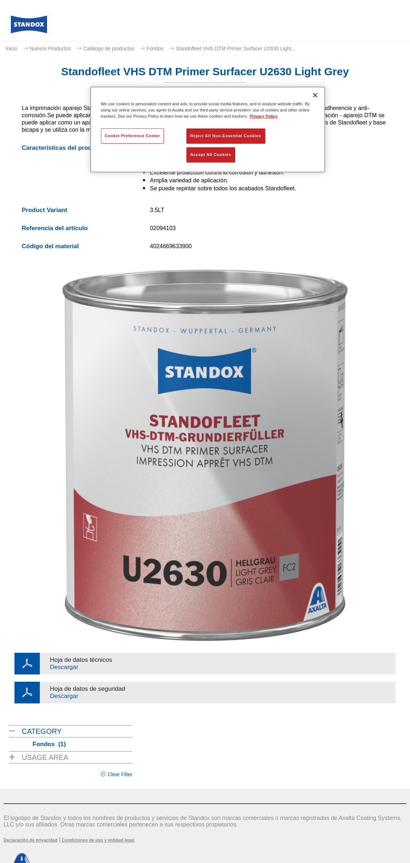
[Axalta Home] (29, 26)
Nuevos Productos (50, 48)
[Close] (315, 95)
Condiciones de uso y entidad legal (97, 840)
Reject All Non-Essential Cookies (225, 136)
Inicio (11, 48)
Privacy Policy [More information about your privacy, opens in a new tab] (264, 116)
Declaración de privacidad (31, 840)
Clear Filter (119, 774)
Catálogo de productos (108, 48)
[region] (207, 129)
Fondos (155, 48)
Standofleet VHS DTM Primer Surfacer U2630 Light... (236, 48)
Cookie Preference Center (132, 136)
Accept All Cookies (210, 154)
